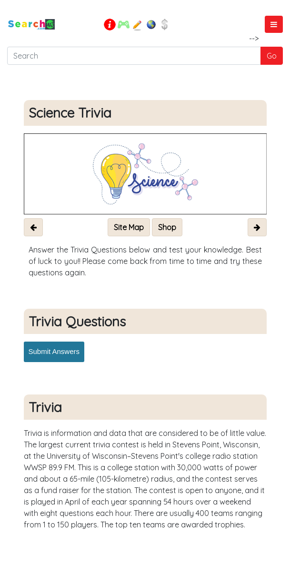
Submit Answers (54, 351)
